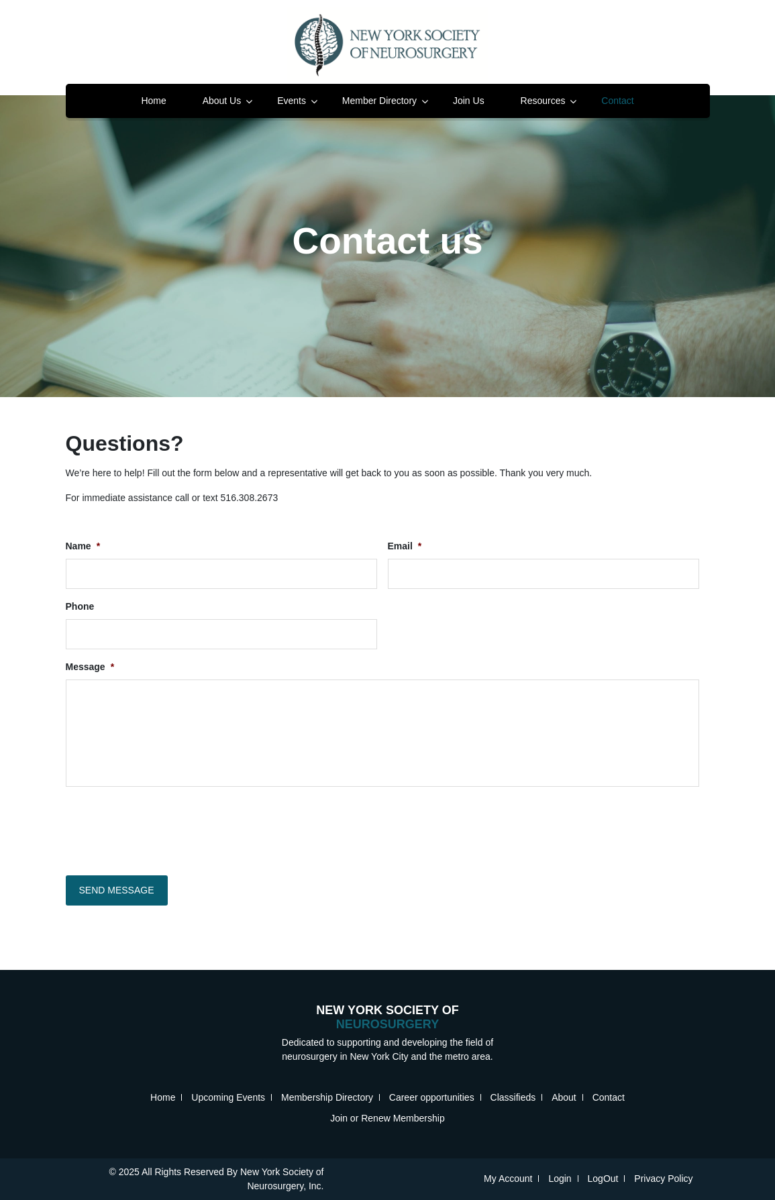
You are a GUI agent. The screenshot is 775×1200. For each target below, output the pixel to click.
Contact (617, 100)
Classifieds (513, 1097)
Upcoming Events (228, 1097)
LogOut (603, 1178)
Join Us (468, 100)
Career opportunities (431, 1097)
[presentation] (168, 828)
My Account (508, 1178)
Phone (80, 606)
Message (90, 666)
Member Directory (379, 100)
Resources (543, 100)
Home (153, 100)
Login (559, 1178)
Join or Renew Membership (387, 1118)
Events (291, 100)
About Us (222, 100)
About (564, 1097)
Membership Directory (327, 1097)
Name (83, 546)
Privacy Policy (663, 1178)
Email (405, 546)
